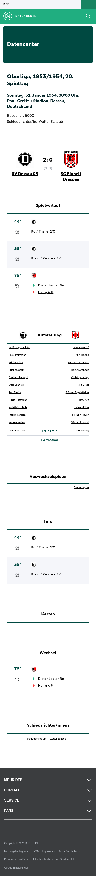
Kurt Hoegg (82, 355)
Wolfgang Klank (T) (19, 347)
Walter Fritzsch (17, 431)
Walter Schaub (51, 122)
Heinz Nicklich (80, 415)
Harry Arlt (45, 292)
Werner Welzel (17, 422)
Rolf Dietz (83, 385)
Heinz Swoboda (80, 370)
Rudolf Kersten (43, 258)
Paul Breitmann (17, 355)
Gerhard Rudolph (18, 377)
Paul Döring (82, 431)
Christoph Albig (80, 377)
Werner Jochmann (78, 362)
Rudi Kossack (16, 370)
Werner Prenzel (80, 422)
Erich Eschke (16, 362)
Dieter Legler (48, 285)
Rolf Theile (39, 231)
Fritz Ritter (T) (81, 347)
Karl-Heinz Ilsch (18, 407)
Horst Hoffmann (18, 400)
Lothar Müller (81, 407)
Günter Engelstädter (77, 392)
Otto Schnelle (17, 385)
